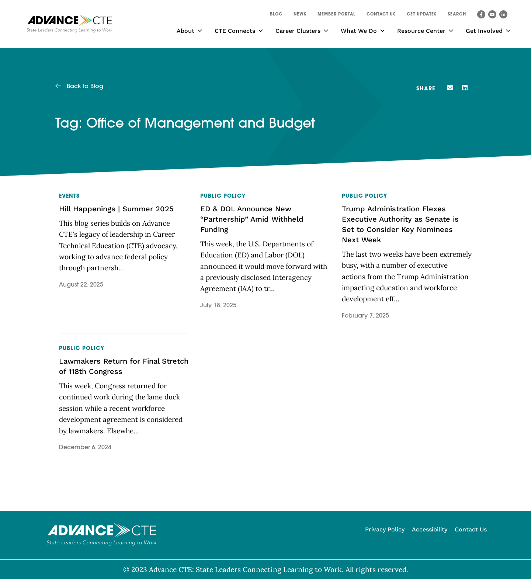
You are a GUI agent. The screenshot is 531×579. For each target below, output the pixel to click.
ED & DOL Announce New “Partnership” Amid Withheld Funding (251, 219)
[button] (457, 15)
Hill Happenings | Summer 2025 (116, 208)
